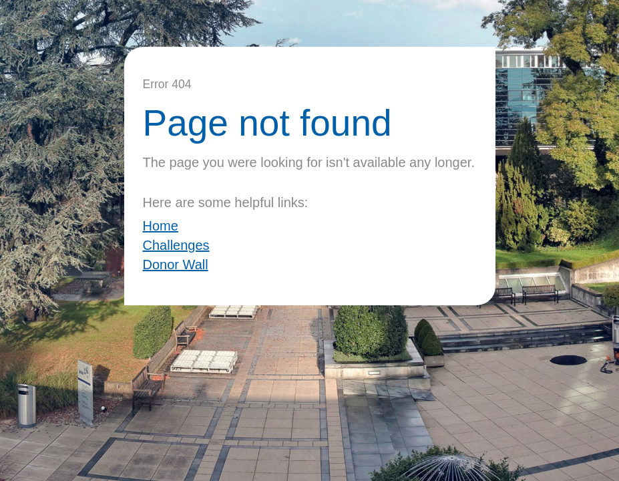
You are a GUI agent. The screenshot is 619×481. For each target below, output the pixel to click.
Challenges (176, 245)
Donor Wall (175, 264)
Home (160, 225)
